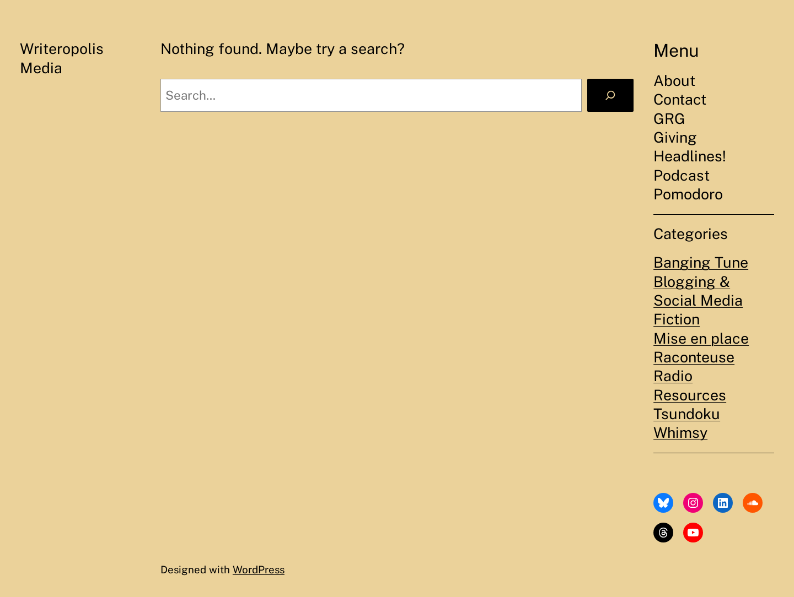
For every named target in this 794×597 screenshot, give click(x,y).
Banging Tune (700, 262)
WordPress (259, 569)
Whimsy (680, 432)
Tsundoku (686, 413)
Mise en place (701, 338)
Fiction (676, 319)
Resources (689, 395)
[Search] (610, 95)
